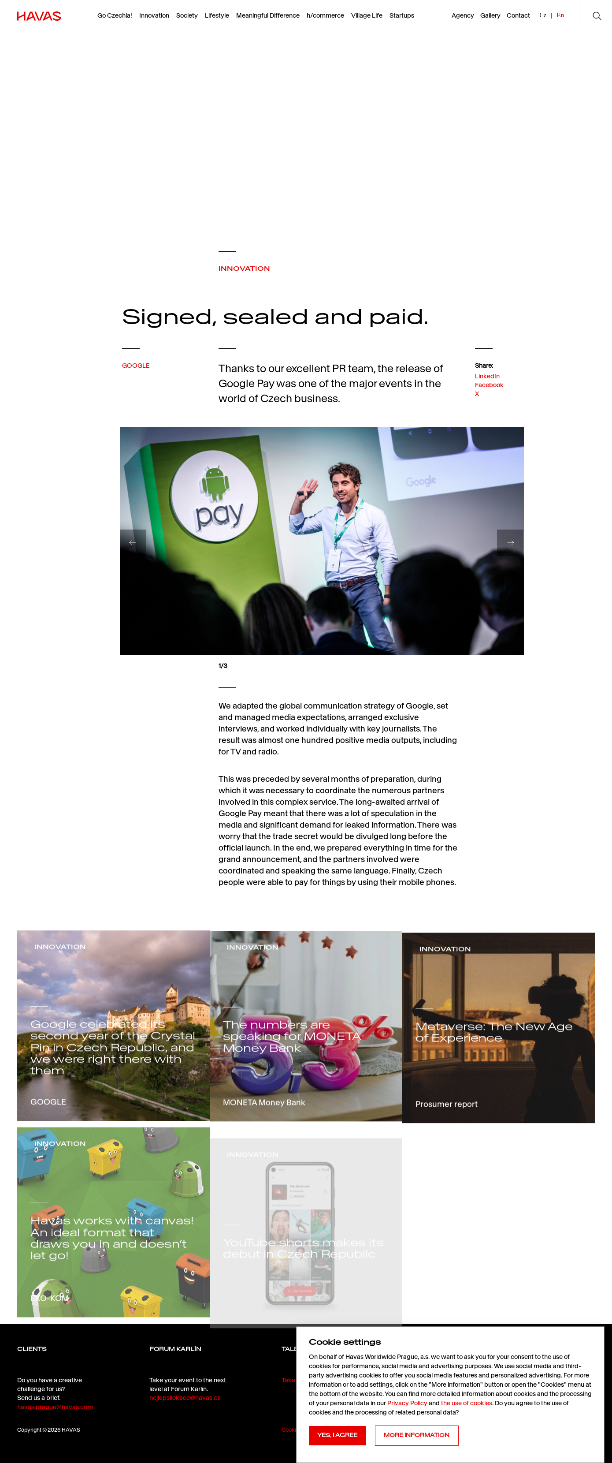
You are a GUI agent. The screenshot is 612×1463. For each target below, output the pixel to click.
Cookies (292, 1429)
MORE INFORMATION (416, 1435)
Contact (518, 15)
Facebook (489, 406)
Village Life (366, 15)
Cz (543, 15)
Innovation (154, 15)
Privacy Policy (407, 1403)
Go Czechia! (114, 15)
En (560, 15)
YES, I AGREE (337, 1435)
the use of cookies (466, 1403)
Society (187, 15)
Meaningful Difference (268, 15)
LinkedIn (487, 396)
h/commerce (325, 15)
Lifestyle (217, 15)
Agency (463, 15)
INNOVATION (244, 268)
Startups (401, 15)
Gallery (490, 15)
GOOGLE (135, 377)
